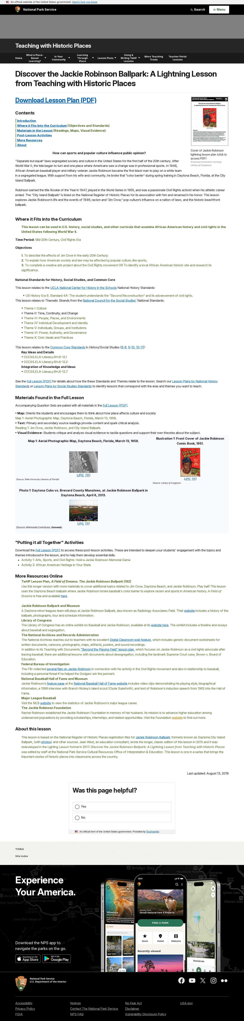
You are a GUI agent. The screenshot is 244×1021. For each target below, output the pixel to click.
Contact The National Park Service (94, 1009)
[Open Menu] (219, 10)
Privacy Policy (25, 1009)
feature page (55, 683)
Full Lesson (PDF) (39, 381)
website (189, 611)
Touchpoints (152, 831)
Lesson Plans (107, 58)
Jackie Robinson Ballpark (153, 737)
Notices (75, 1003)
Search (197, 9)
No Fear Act (133, 1003)
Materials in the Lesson (35, 130)
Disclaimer (132, 1009)
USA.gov (186, 1003)
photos (46, 742)
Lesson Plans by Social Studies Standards (63, 386)
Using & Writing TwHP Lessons (130, 58)
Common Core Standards (67, 347)
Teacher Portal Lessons (178, 58)
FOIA (19, 1014)
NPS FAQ (76, 1014)
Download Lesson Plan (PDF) (55, 100)
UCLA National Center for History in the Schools (83, 288)
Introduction (26, 121)
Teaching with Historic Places (53, 45)
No (83, 817)
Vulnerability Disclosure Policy (145, 1014)
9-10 (131, 347)
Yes (83, 806)
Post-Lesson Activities (34, 135)
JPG (80, 475)
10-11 (139, 347)
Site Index (21, 856)
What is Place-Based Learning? (36, 58)
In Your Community (61, 58)
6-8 (124, 347)
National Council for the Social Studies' (109, 300)
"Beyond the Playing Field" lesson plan (107, 649)
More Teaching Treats (153, 58)
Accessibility (23, 1003)
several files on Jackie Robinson (69, 669)
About (21, 145)
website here (160, 625)
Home (18, 58)
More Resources (29, 140)
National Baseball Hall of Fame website (100, 683)
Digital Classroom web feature (130, 640)
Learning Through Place (85, 58)
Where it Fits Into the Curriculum (42, 126)
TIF (87, 475)
